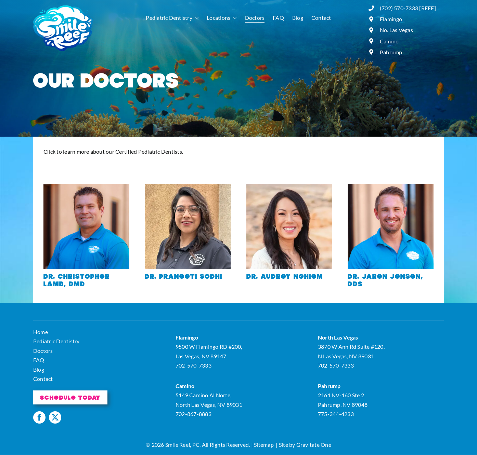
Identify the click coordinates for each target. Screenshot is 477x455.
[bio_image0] (289, 186)
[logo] (63, 7)
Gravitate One (313, 444)
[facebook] (39, 417)
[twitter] (55, 417)
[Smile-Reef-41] (391, 186)
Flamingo (391, 19)
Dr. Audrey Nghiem (284, 276)
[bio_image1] (188, 186)
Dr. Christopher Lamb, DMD (76, 279)
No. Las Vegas (396, 30)
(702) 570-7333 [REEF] (408, 8)
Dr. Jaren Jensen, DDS (385, 279)
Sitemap (264, 444)
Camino (389, 41)
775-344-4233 (336, 414)
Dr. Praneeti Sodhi (183, 276)
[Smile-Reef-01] (86, 186)
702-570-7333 (193, 365)
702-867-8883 (193, 414)
